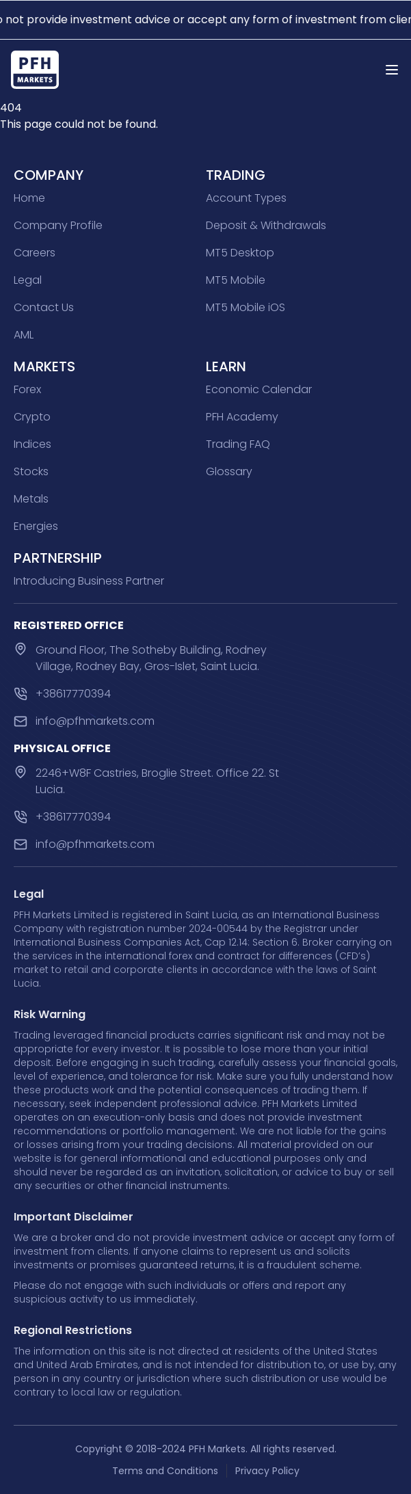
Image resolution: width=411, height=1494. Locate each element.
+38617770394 (73, 694)
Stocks (31, 471)
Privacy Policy (267, 1471)
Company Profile (58, 225)
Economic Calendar (259, 389)
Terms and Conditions (165, 1471)
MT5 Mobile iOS (245, 307)
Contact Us (44, 307)
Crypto (32, 417)
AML (24, 335)
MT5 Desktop (240, 253)
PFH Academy (242, 417)
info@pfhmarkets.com (95, 721)
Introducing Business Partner (89, 581)
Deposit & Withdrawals (266, 225)
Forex (27, 389)
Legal (28, 280)
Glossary (229, 471)
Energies (36, 526)
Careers (34, 253)
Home (29, 198)
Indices (32, 444)
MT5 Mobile (235, 280)
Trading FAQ (238, 444)
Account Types (246, 198)
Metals (31, 499)
